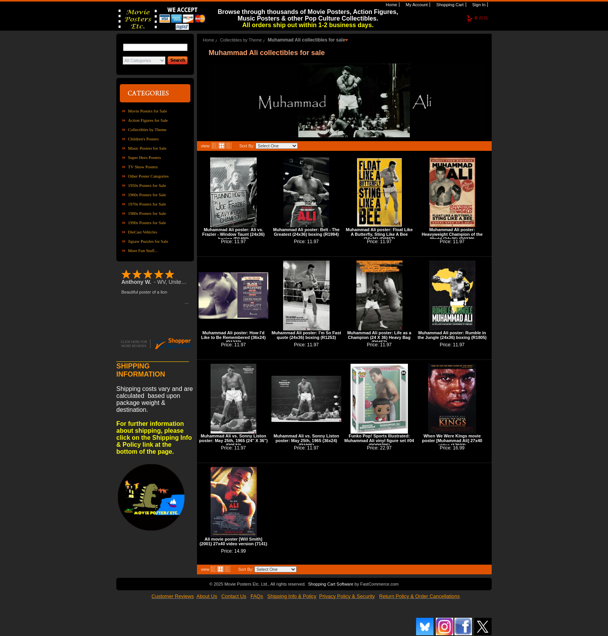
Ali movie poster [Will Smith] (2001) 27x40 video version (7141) (233, 541)
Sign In (478, 4)
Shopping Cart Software (330, 584)
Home (391, 4)
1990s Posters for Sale (147, 222)
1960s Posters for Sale (147, 194)
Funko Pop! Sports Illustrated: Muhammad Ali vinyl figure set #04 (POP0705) (379, 441)
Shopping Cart (449, 4)
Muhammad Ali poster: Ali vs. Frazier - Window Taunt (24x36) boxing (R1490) (233, 234)
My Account (416, 4)
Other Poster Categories (148, 176)
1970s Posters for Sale (147, 204)
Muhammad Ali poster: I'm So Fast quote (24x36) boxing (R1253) (306, 335)
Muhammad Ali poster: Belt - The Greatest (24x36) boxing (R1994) (306, 232)
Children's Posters (143, 139)
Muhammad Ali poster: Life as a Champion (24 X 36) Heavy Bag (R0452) (379, 337)
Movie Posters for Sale (147, 111)
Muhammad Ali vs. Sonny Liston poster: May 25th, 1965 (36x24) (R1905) (306, 441)
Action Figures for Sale (148, 120)
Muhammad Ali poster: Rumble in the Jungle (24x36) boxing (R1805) (452, 335)
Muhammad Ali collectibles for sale (306, 40)
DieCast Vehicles (142, 232)
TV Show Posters (143, 166)
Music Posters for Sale (147, 148)
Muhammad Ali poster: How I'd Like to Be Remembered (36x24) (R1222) (233, 337)
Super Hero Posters (144, 157)
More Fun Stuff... (143, 250)
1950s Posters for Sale (147, 185)
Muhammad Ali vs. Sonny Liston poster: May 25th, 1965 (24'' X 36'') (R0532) (233, 441)
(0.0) (481, 18)
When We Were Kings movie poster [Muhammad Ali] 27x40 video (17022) (452, 441)
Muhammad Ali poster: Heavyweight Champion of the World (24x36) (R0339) (451, 234)
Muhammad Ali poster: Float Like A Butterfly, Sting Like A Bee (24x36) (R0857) (379, 234)
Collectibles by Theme (147, 129)
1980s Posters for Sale (147, 213)
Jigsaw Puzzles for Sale (148, 241)
